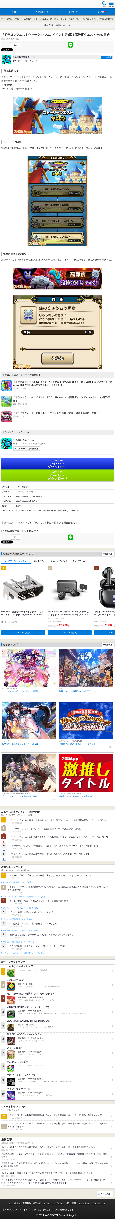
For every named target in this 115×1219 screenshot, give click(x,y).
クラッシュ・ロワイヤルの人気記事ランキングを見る (23, 953)
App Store (57, 464)
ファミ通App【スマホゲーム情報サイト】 (19, 19)
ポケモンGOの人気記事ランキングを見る (18, 942)
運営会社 (37, 1203)
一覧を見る (108, 554)
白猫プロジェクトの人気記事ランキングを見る (20, 930)
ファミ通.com (84, 1203)
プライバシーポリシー (53, 1203)
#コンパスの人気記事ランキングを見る (17, 882)
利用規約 (27, 1203)
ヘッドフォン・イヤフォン (16, 561)
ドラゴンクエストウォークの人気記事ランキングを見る (24, 897)
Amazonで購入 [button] (23, 632)
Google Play (57, 475)
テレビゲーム (78, 561)
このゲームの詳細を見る (28, 448)
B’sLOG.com (99, 1203)
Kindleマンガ (40, 561)
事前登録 (48, 25)
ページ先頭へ (106, 1194)
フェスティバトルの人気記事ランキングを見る (20, 908)
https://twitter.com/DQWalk (26, 501)
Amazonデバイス (59, 561)
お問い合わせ (14, 1203)
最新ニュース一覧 (48, 19)
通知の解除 (71, 1203)
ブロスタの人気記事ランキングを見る (17, 919)
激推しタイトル (63, 25)
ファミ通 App (11, 4)
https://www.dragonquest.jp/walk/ (29, 496)
